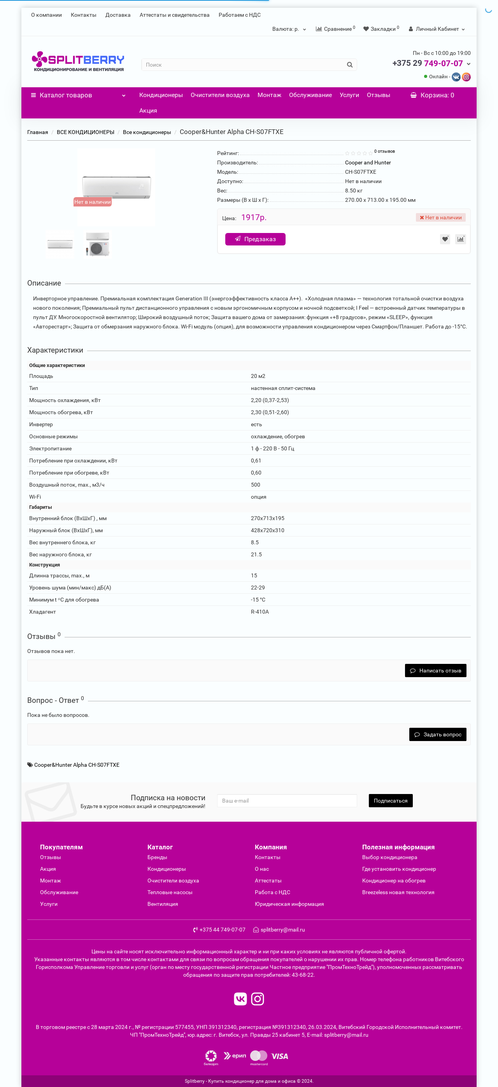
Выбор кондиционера (389, 857)
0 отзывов (384, 151)
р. (290, 29)
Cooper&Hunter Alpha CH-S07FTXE (76, 765)
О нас (262, 869)
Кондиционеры (161, 95)
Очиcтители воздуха (173, 880)
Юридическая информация (289, 904)
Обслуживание (310, 95)
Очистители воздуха (220, 95)
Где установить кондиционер (399, 869)
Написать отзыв (435, 670)
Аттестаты (268, 880)
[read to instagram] (257, 999)
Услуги (349, 95)
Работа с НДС (272, 892)
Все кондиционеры (147, 132)
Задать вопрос (437, 734)
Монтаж (269, 95)
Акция (148, 110)
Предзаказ (255, 239)
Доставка (118, 15)
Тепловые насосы (170, 892)
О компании (46, 15)
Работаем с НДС (240, 15)
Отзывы (378, 95)
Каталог (78, 93)
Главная (37, 132)
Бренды (157, 857)
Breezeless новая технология (398, 892)
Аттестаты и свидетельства (175, 15)
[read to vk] (240, 999)
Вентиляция (162, 904)
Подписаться (391, 801)
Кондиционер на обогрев (394, 880)
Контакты (83, 15)
